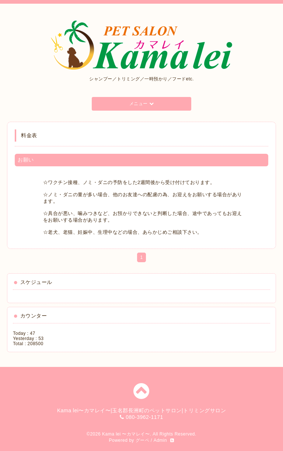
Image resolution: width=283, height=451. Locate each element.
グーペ (143, 440)
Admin (160, 440)
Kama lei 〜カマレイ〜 (126, 434)
